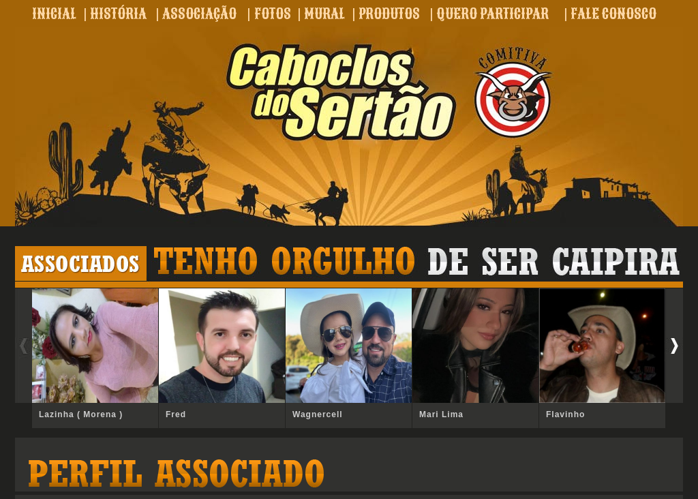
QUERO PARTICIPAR (492, 13)
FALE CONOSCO (613, 13)
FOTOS (272, 13)
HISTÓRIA (118, 13)
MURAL (324, 13)
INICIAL (54, 13)
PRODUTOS (389, 13)
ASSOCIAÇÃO (199, 13)
